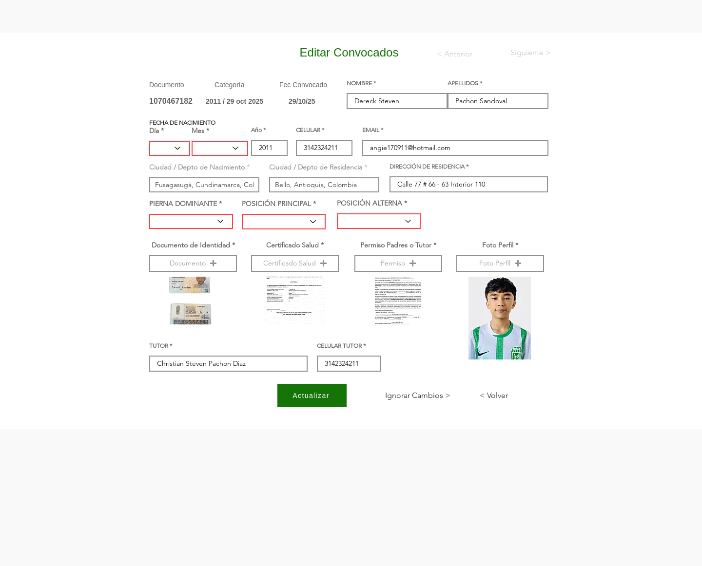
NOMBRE (359, 83)
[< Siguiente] (522, 52)
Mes (198, 130)
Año (256, 130)
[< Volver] (512, 395)
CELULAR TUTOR (339, 346)
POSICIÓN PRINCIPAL (276, 203)
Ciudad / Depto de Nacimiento (197, 167)
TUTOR (158, 346)
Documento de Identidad (191, 245)
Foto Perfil (497, 245)
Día (154, 130)
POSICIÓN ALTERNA (369, 203)
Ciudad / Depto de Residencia (315, 167)
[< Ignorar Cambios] (417, 395)
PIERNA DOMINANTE (183, 203)
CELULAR (308, 130)
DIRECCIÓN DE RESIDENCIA (427, 167)
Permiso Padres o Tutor (395, 245)
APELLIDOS (463, 83)
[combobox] (204, 184)
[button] (193, 263)
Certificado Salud (292, 245)
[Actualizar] (312, 395)
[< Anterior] (461, 54)
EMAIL (370, 130)
